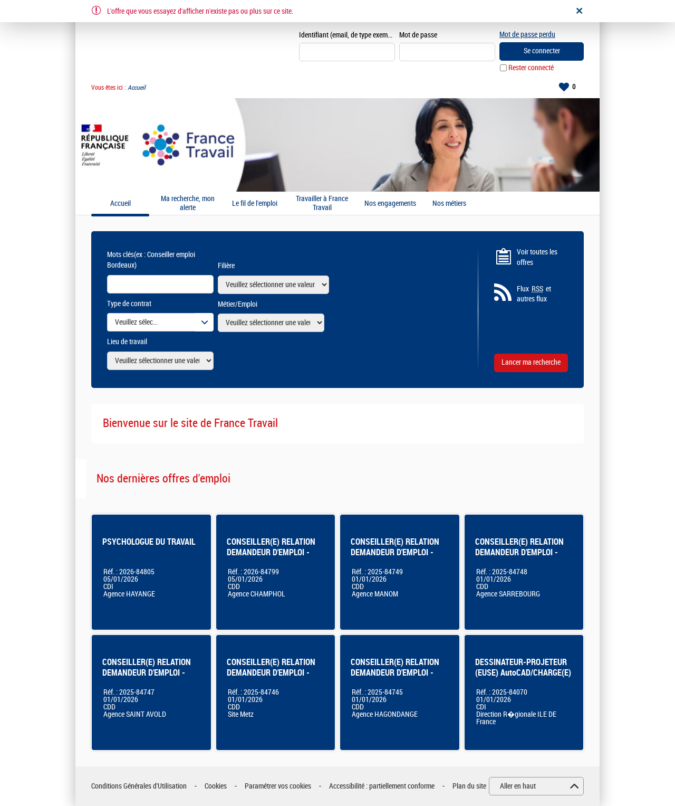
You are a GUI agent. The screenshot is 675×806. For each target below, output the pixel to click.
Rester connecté (531, 67)
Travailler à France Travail (322, 203)
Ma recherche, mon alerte (188, 203)
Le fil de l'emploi (254, 204)
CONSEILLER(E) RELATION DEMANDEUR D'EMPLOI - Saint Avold (146, 672)
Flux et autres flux (534, 294)
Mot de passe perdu (527, 34)
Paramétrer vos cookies (278, 786)
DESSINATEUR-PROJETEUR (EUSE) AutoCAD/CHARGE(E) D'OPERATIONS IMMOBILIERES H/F (523, 678)
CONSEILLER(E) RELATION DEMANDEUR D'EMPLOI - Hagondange (395, 672)
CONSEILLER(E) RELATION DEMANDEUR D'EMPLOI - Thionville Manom (395, 552)
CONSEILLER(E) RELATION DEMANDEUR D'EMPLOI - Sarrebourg (519, 552)
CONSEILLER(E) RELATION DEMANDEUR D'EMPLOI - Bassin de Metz (271, 672)
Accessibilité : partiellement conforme (382, 786)
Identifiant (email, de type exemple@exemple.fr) (347, 35)
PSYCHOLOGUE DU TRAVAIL (149, 542)
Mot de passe (418, 35)
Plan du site (469, 786)
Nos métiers (449, 204)
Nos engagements (390, 204)
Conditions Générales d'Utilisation (139, 786)
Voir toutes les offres (537, 257)
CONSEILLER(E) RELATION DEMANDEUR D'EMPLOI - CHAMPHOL (271, 552)
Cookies (216, 786)
